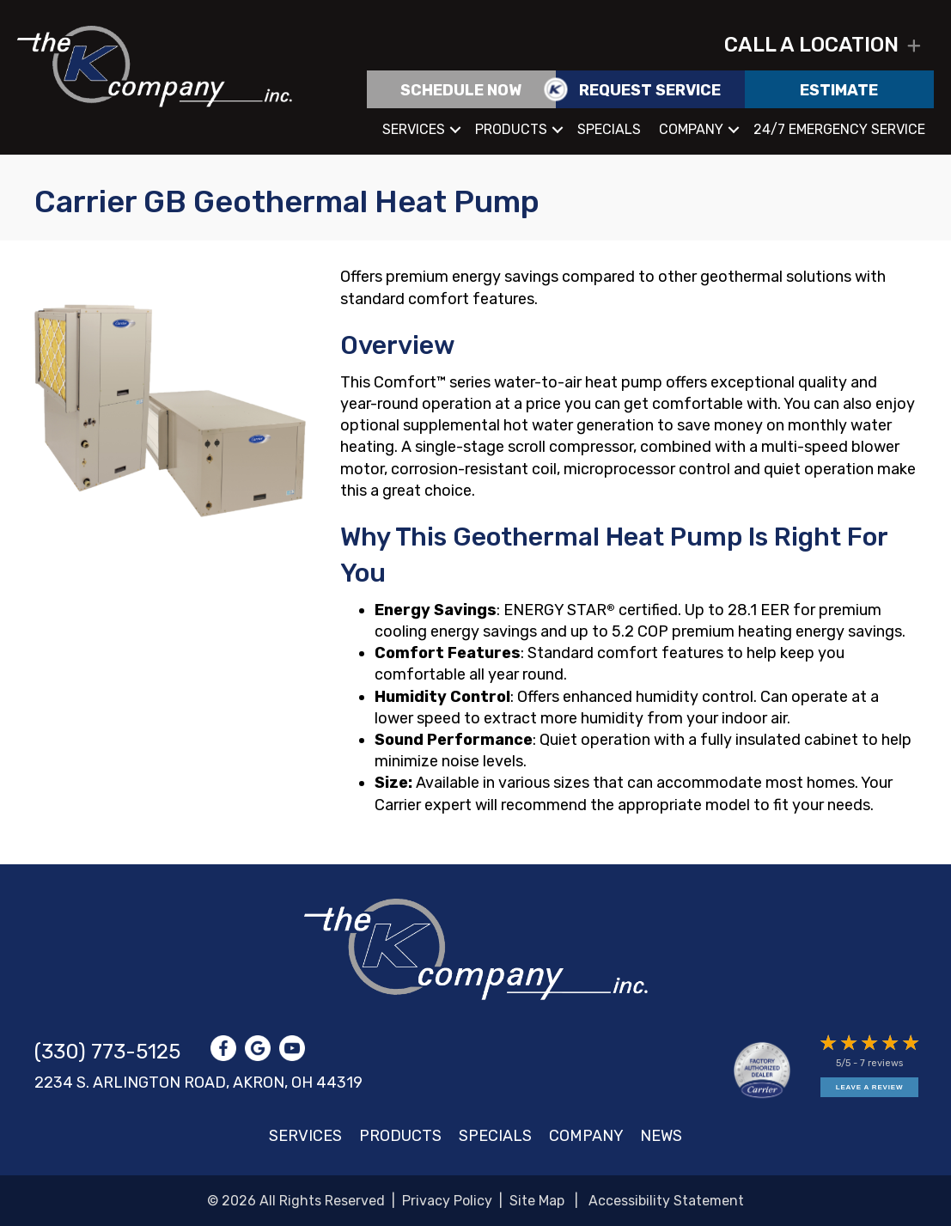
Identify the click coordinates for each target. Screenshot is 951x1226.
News (661, 1135)
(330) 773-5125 (107, 1052)
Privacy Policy (447, 1200)
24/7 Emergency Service (839, 129)
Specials (609, 129)
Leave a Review (869, 1087)
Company (691, 129)
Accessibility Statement (666, 1200)
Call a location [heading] (811, 45)
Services (413, 129)
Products (511, 129)
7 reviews (881, 1063)
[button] (914, 46)
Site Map (536, 1200)
